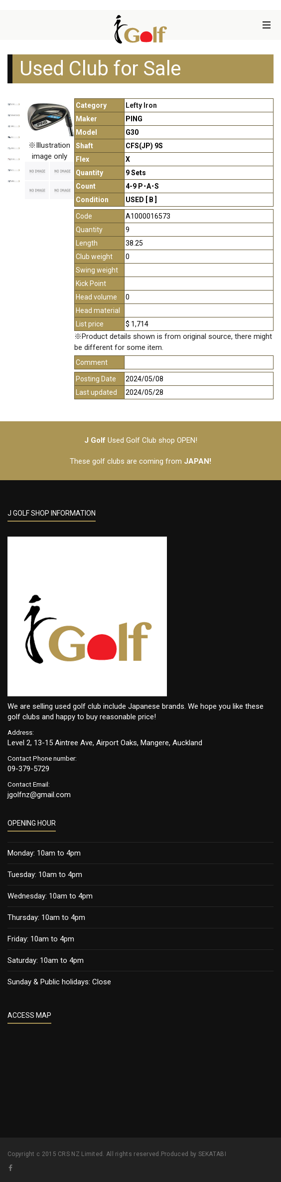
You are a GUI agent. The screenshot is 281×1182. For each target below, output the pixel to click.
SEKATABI (212, 1154)
